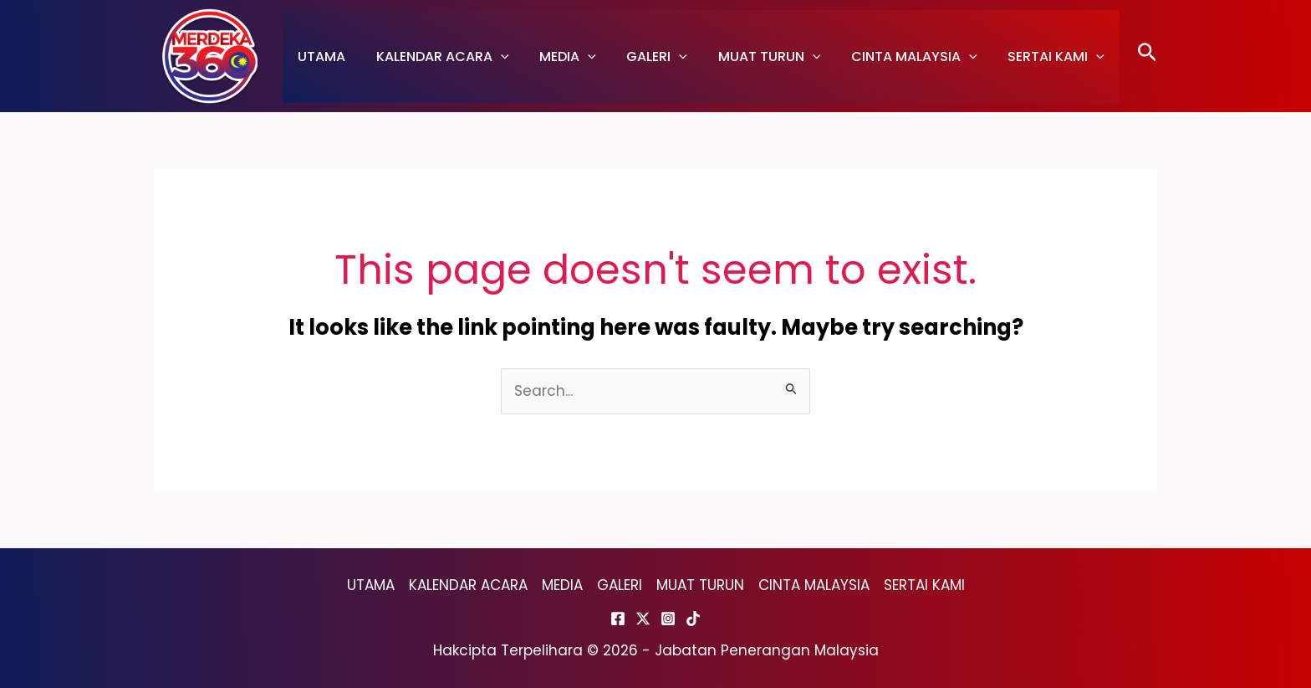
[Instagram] (668, 618)
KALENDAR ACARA (436, 56)
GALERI (643, 56)
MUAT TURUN (752, 56)
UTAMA (320, 56)
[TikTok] (693, 618)
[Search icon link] (1147, 56)
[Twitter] (642, 618)
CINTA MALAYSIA (892, 56)
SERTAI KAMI (1030, 56)
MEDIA (558, 56)
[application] (495, 56)
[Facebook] (617, 618)
